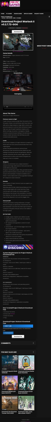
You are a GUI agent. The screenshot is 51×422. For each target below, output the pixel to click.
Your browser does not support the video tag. (18, 103)
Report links (24, 27)
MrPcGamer (26, 420)
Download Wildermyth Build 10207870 (9, 389)
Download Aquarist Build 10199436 (9, 368)
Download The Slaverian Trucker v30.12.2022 (9, 409)
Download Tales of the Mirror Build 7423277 (25, 409)
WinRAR (12, 314)
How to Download (6, 16)
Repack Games (28, 13)
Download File (18, 31)
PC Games (9, 13)
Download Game (8, 329)
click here (8, 69)
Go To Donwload (18, 51)
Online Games (18, 13)
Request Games (38, 13)
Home (2, 13)
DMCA (28, 416)
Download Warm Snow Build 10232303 (25, 389)
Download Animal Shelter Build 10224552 (25, 368)
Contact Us (24, 416)
